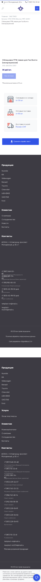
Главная (4, 16)
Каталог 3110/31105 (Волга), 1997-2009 (15, 19)
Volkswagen (6, 178)
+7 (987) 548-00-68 (11, 462)
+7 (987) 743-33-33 (11, 488)
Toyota (5, 186)
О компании (6, 216)
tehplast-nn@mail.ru (9, 304)
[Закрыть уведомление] (39, 571)
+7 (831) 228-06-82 (11, 515)
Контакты (5, 227)
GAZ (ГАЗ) (12, 16)
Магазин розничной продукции (16, 549)
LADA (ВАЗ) (6, 193)
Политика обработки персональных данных (20, 336)
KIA (3, 175)
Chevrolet (6, 189)
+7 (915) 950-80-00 (9, 283)
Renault (5, 182)
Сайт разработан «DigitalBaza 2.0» (20, 341)
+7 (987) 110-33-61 (33, 2)
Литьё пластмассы (9, 416)
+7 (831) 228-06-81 (11, 508)
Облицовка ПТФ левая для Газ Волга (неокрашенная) (15, 22)
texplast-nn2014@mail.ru (14, 545)
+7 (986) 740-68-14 (11, 495)
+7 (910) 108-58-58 (11, 502)
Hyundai (5, 171)
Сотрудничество (8, 219)
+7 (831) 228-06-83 (11, 521)
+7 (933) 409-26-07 (11, 482)
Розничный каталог (9, 429)
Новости (5, 223)
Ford (3, 201)
